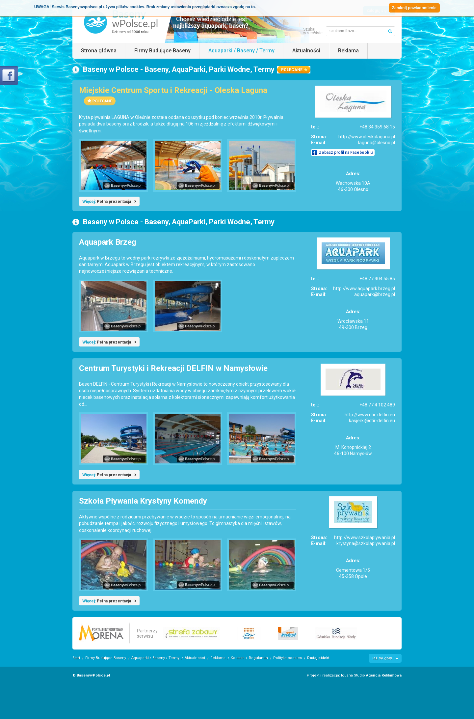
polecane (292, 70)
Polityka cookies (287, 658)
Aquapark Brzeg (107, 242)
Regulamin (258, 658)
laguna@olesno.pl (376, 142)
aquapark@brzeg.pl (374, 294)
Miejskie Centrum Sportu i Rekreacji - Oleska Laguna (173, 90)
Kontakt (237, 658)
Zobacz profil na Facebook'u (346, 152)
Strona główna (99, 50)
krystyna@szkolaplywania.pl (365, 543)
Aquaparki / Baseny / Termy (241, 50)
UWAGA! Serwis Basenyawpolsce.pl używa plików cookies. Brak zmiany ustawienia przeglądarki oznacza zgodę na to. (145, 7)
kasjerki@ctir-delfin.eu (372, 420)
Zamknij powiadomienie (414, 8)
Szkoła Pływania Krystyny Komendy (143, 501)
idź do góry (382, 658)
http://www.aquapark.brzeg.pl (364, 288)
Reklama (348, 50)
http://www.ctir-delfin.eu (370, 414)
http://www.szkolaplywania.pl (364, 537)
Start (76, 658)
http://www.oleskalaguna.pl (366, 136)
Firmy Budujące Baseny (162, 50)
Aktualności (306, 50)
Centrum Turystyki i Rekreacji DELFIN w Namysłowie (173, 368)
